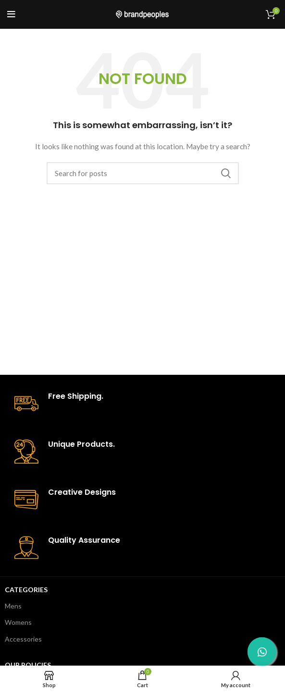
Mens (13, 606)
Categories (26, 589)
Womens (18, 622)
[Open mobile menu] (11, 14)
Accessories (23, 639)
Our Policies (28, 665)
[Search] (143, 173)
